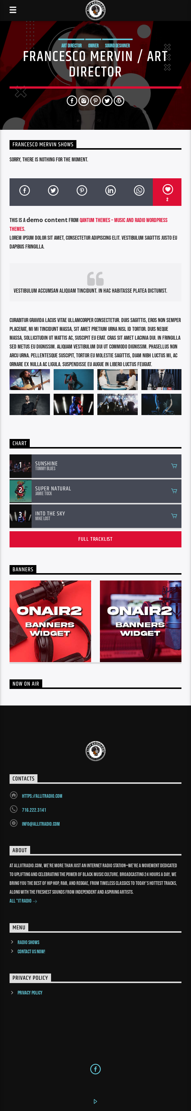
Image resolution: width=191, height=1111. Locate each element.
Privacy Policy (30, 993)
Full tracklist (95, 539)
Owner (93, 46)
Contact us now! (31, 952)
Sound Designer (117, 46)
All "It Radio (23, 901)
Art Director (71, 46)
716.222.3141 (34, 810)
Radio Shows (28, 942)
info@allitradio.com (41, 824)
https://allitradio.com (42, 796)
